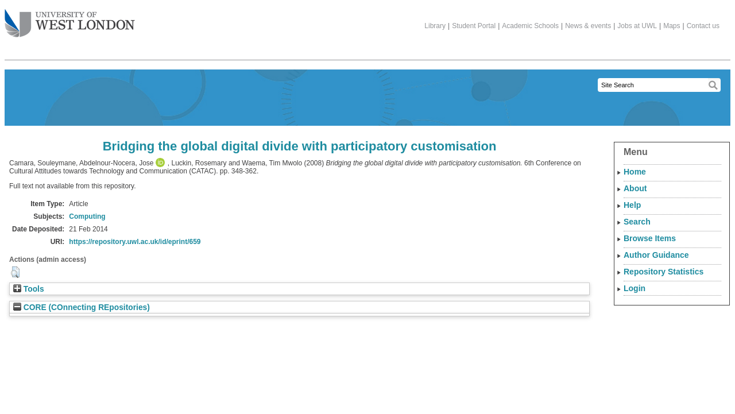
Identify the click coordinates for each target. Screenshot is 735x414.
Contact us (703, 26)
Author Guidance (656, 255)
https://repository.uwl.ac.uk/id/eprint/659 (134, 242)
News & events (588, 26)
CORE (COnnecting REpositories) (81, 307)
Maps (671, 26)
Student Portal (474, 26)
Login (634, 288)
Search (637, 221)
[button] (15, 272)
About (635, 188)
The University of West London (70, 19)
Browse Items (650, 238)
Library (435, 26)
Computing (87, 216)
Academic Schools (530, 26)
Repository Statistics (663, 271)
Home (635, 171)
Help (632, 205)
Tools (28, 289)
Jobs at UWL (637, 26)
